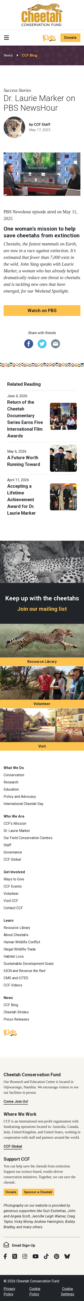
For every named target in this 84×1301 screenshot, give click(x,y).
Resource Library (42, 661)
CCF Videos (13, 985)
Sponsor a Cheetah (38, 1192)
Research (11, 782)
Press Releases (16, 1019)
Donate (70, 37)
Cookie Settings (67, 1291)
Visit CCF (11, 901)
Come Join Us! (16, 1101)
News (8, 55)
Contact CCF (13, 908)
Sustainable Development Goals (29, 963)
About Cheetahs (16, 935)
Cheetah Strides (16, 1012)
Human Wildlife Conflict (22, 942)
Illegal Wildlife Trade (20, 949)
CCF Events (13, 886)
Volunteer (42, 704)
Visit (42, 746)
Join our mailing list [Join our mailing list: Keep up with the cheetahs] (42, 609)
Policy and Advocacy (20, 796)
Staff (7, 845)
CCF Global (12, 859)
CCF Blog (29, 55)
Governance (13, 852)
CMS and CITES (16, 978)
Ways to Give (14, 879)
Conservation (14, 775)
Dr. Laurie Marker (17, 831)
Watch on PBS (42, 310)
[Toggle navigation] (6, 38)
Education (11, 789)
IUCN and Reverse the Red (24, 971)
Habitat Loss (14, 956)
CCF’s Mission (15, 823)
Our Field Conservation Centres (28, 838)
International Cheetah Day (23, 804)
